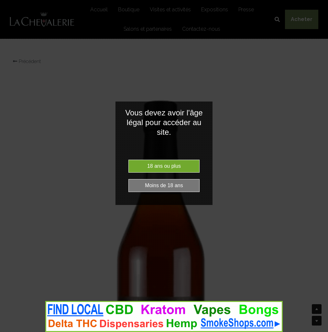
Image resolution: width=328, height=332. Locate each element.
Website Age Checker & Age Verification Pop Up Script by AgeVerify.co (320, 330)
